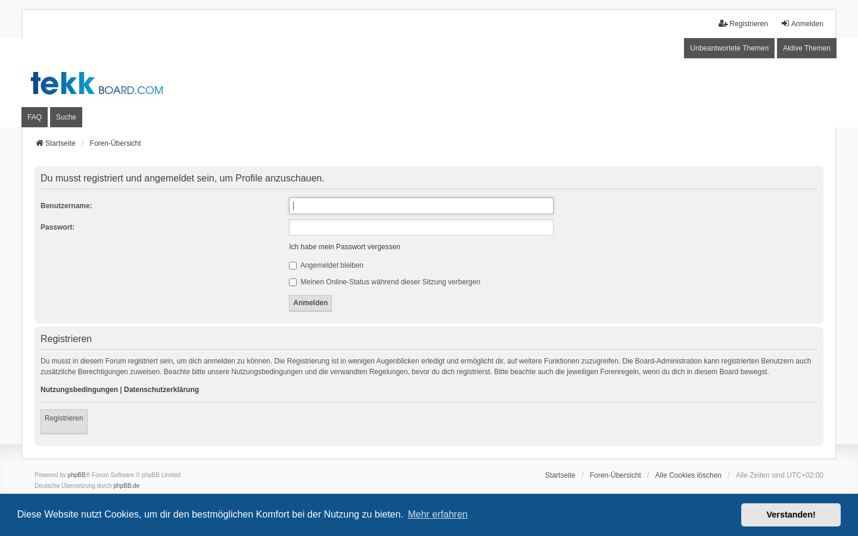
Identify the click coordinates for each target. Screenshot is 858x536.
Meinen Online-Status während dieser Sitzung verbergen (384, 282)
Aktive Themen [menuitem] (807, 48)
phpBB (77, 475)
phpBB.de (126, 485)
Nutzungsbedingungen (79, 389)
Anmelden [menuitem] (802, 23)
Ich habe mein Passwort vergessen (344, 247)
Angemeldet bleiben (326, 265)
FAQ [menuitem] (34, 117)
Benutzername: (66, 206)
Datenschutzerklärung (161, 389)
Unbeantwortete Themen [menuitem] (729, 48)
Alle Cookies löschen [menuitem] (688, 475)
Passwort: (57, 227)
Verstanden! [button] (791, 514)
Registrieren (64, 418)
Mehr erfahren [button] (438, 514)
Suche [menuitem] (66, 117)
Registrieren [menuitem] (743, 23)
